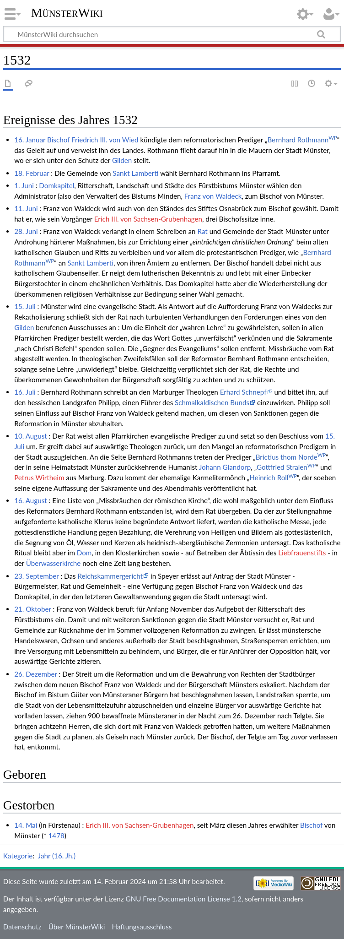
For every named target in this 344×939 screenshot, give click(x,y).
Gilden (122, 160)
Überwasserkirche (53, 563)
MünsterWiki (67, 12)
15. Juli (25, 306)
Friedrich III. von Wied (105, 140)
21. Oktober (32, 609)
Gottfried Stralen (286, 467)
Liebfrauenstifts (302, 552)
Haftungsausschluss (142, 927)
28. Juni (26, 231)
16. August (30, 500)
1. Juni (24, 185)
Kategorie (17, 856)
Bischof (58, 140)
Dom (84, 552)
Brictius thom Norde (291, 457)
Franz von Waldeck (213, 196)
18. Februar (31, 173)
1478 (56, 835)
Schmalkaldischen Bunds (212, 402)
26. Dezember (35, 674)
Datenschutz (22, 927)
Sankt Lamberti (135, 173)
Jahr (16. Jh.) (56, 856)
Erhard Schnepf (243, 392)
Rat (202, 231)
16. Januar (29, 140)
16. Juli (25, 392)
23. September (36, 576)
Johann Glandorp (225, 467)
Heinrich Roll (273, 477)
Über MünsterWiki (76, 927)
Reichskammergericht (110, 576)
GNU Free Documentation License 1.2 (184, 899)
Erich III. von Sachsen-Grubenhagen (148, 219)
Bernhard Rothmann (302, 140)
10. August (30, 436)
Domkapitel (56, 185)
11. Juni (26, 208)
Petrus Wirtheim (39, 477)
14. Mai (25, 825)
